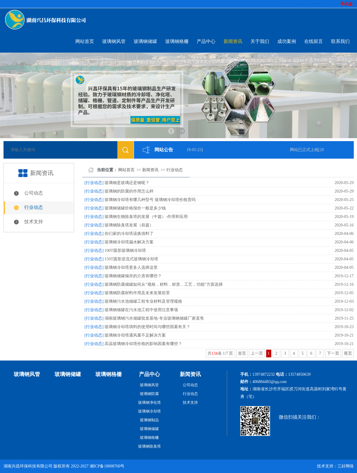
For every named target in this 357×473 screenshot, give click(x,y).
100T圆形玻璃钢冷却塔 (125, 250)
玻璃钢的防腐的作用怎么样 (129, 191)
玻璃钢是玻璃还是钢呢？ (127, 183)
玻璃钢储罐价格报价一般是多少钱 (135, 208)
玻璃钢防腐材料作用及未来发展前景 (137, 293)
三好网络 (345, 466)
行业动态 (33, 207)
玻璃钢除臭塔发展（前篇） (129, 225)
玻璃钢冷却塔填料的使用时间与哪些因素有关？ (147, 327)
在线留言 (313, 41)
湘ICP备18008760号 (107, 466)
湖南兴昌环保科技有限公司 (28, 466)
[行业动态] (94, 183)
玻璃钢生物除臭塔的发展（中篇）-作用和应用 (146, 216)
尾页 (348, 353)
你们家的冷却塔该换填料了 (129, 233)
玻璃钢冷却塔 (149, 411)
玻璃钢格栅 (177, 41)
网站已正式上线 (304, 150)
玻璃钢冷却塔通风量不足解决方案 (135, 335)
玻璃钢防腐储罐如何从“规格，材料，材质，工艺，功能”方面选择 (163, 284)
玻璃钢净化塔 (149, 402)
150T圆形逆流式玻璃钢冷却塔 (131, 259)
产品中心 (206, 41)
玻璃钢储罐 (145, 41)
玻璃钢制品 (149, 420)
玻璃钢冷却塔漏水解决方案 (129, 242)
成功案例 (286, 41)
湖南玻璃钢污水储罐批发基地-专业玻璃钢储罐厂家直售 (154, 318)
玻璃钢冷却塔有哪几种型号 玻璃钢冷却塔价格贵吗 (150, 199)
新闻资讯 (233, 41)
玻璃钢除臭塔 (149, 446)
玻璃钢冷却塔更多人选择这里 (131, 267)
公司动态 (33, 192)
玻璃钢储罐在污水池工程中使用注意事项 (141, 310)
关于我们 (259, 41)
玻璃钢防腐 (149, 393)
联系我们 (340, 41)
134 (215, 353)
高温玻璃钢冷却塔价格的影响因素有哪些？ (143, 344)
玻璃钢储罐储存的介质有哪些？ (133, 276)
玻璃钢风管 (114, 41)
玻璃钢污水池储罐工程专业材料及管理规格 (143, 301)
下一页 (333, 353)
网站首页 (84, 41)
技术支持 (33, 221)
